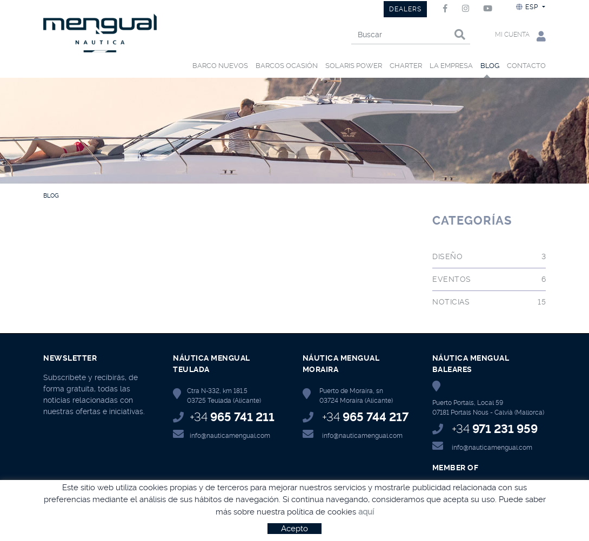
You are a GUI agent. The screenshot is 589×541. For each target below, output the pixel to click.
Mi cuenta (520, 36)
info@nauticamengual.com (230, 435)
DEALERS (405, 9)
